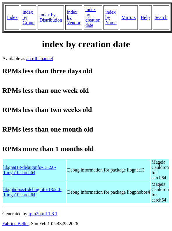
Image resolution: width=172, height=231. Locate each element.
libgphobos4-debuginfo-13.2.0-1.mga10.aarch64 (32, 192)
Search (161, 17)
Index (12, 17)
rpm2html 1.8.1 (43, 213)
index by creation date (93, 17)
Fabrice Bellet (15, 223)
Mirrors (129, 17)
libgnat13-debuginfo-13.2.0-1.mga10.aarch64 (29, 170)
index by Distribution (50, 17)
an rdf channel (39, 58)
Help (145, 17)
